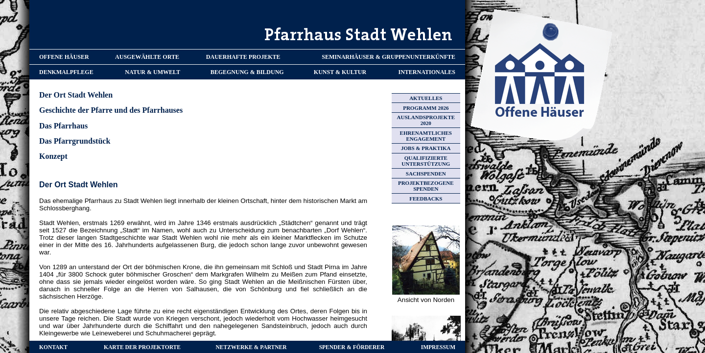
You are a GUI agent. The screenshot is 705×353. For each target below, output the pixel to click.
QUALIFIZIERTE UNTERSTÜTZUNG (425, 161)
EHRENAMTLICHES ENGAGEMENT (426, 136)
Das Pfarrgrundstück (74, 141)
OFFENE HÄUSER (64, 56)
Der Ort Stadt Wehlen (76, 95)
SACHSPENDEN (426, 173)
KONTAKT (53, 347)
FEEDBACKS (425, 199)
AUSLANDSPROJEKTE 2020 (426, 120)
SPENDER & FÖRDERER (352, 347)
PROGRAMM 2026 (425, 108)
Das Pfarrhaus (63, 126)
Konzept (53, 156)
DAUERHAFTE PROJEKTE (243, 56)
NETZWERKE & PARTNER (251, 347)
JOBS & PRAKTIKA (425, 148)
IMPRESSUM (438, 347)
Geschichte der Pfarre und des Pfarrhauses (111, 110)
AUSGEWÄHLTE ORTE (147, 56)
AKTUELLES (425, 98)
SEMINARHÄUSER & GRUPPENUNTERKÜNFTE (388, 56)
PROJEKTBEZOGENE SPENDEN (426, 186)
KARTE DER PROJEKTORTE (142, 347)
